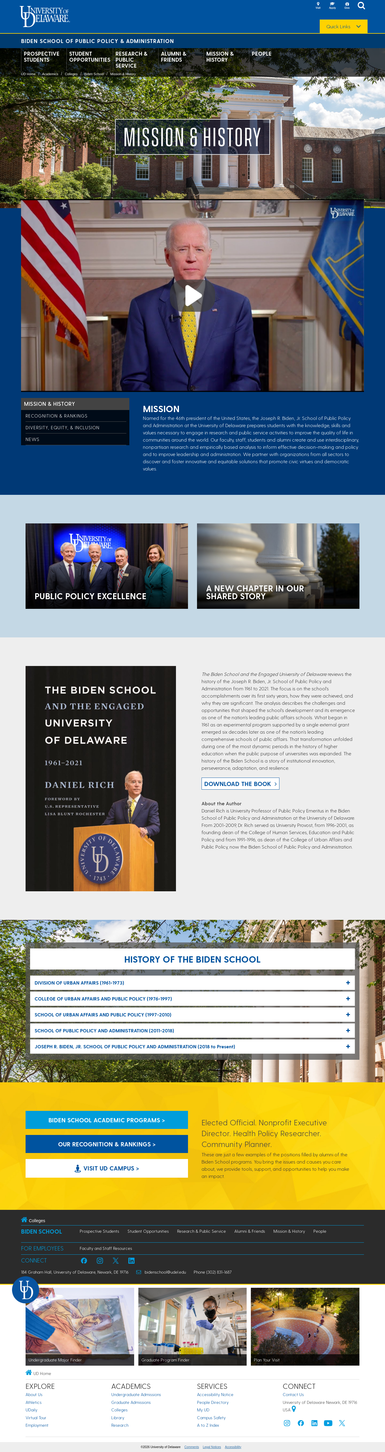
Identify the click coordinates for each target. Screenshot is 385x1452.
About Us (34, 1394)
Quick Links (338, 26)
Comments (191, 1447)
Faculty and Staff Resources (106, 1248)
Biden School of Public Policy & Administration (97, 41)
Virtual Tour (36, 1417)
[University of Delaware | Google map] (294, 1409)
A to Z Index (208, 1425)
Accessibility (233, 1447)
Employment (37, 1425)
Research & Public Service (131, 60)
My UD (203, 1409)
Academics (50, 74)
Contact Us (293, 1394)
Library (117, 1417)
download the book (237, 783)
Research (119, 1425)
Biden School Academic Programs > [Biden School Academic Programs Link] (106, 1120)
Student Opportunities (89, 57)
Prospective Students (42, 57)
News (32, 439)
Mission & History (220, 57)
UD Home (28, 74)
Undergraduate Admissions (136, 1394)
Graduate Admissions (131, 1402)
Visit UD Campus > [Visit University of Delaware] (107, 1168)
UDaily (31, 1409)
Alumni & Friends (173, 57)
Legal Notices (212, 1447)
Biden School (94, 74)
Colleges (71, 74)
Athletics (34, 1402)
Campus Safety (211, 1417)
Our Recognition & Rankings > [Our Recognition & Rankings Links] (107, 1144)
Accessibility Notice (215, 1394)
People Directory (213, 1402)
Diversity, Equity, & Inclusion (63, 427)
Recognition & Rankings (57, 415)
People (262, 54)
